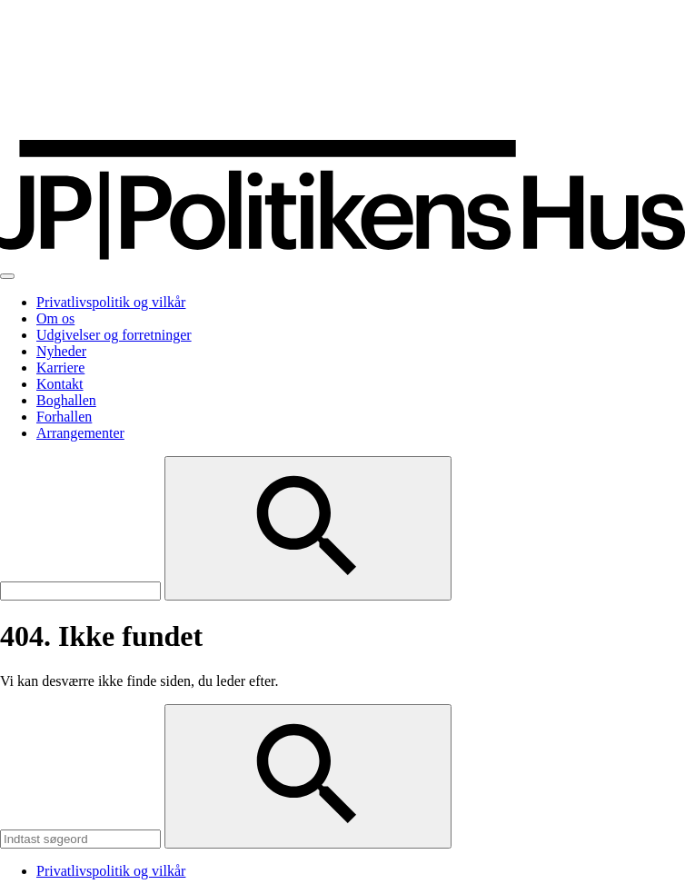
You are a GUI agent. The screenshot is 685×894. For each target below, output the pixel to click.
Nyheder (61, 351)
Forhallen (64, 416)
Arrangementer (80, 433)
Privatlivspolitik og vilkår (110, 302)
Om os (55, 318)
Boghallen (66, 400)
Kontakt (60, 384)
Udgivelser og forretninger (114, 335)
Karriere (60, 367)
